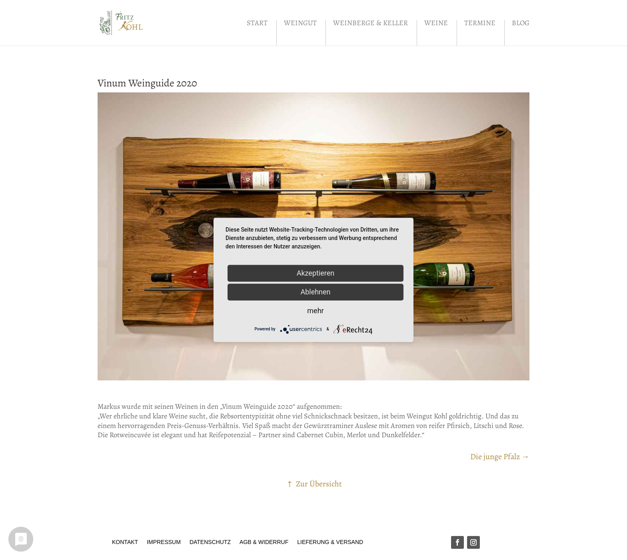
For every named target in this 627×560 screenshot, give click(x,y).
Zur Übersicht (319, 483)
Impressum (164, 542)
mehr (315, 310)
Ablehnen (315, 292)
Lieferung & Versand (330, 542)
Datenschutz (210, 542)
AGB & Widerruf (264, 542)
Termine (479, 24)
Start (257, 24)
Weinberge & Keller (370, 24)
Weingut (300, 24)
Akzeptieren (316, 273)
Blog (520, 24)
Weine (436, 24)
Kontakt (125, 542)
